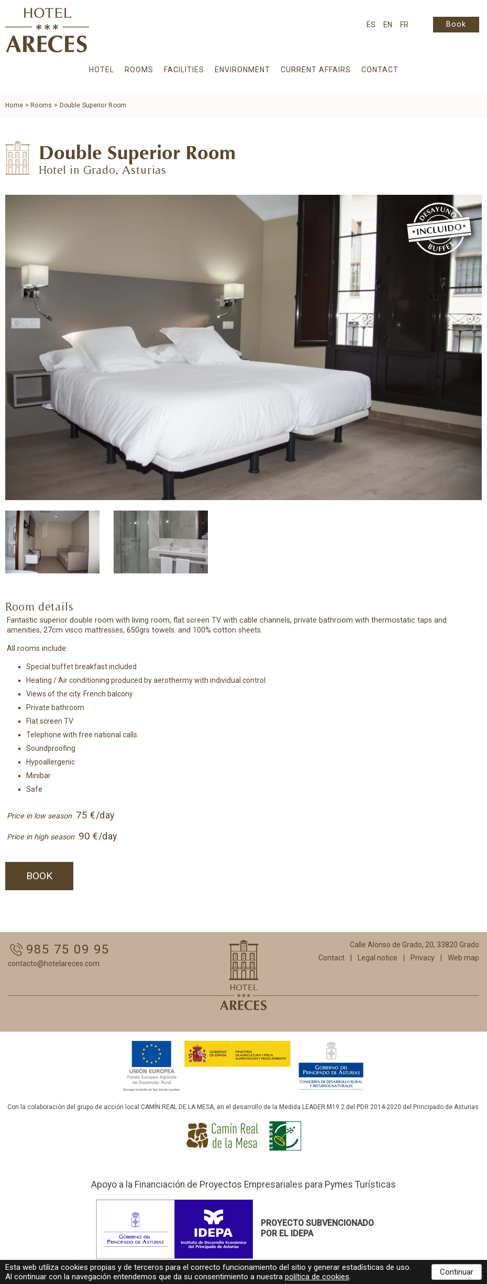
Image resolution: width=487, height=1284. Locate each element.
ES (371, 24)
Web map (463, 958)
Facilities (184, 69)
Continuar (456, 1272)
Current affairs (316, 69)
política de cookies (317, 1276)
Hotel (101, 69)
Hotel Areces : (47, 30)
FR (404, 24)
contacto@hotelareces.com (53, 963)
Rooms (139, 69)
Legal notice (377, 958)
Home (14, 105)
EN (387, 24)
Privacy (423, 958)
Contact (380, 69)
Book (456, 24)
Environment (242, 69)
